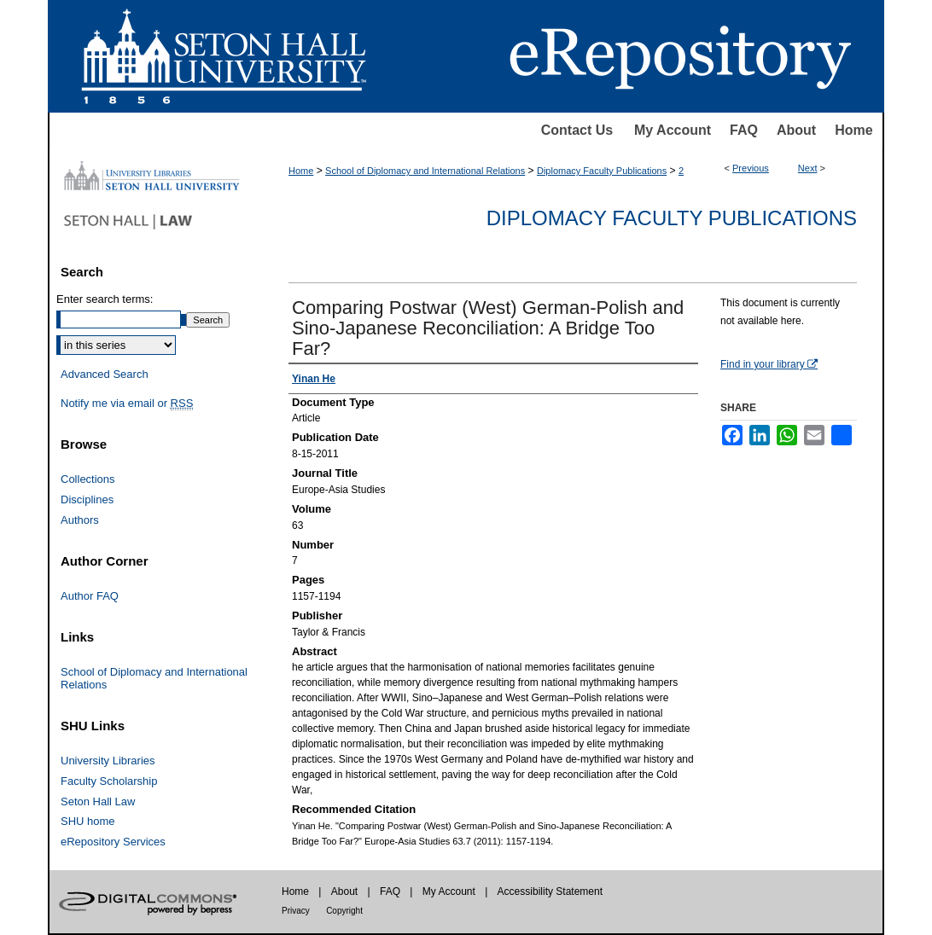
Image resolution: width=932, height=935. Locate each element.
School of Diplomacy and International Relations (425, 171)
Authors (80, 520)
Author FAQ (90, 595)
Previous (750, 168)
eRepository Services (113, 841)
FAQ (744, 130)
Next (808, 168)
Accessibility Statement (550, 891)
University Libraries (108, 760)
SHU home (88, 821)
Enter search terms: (104, 299)
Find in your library (769, 364)
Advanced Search (105, 374)
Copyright (344, 910)
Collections (88, 479)
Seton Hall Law (98, 801)
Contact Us (577, 130)
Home (853, 130)
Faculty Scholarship (109, 781)
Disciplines (87, 499)
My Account (672, 130)
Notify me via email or (127, 403)
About (796, 130)
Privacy (296, 910)
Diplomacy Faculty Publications (602, 171)
